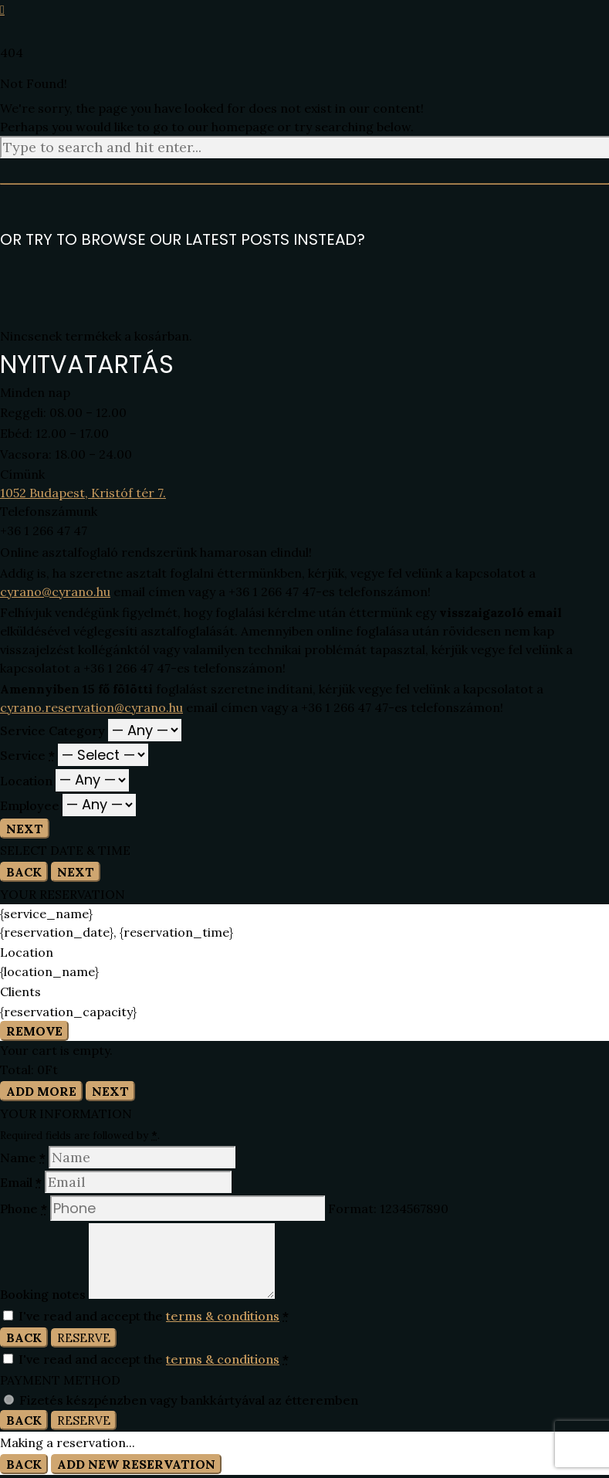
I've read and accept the (146, 1316)
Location (28, 780)
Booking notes (44, 1294)
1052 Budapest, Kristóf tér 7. (83, 492)
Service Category (54, 730)
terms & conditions (222, 1316)
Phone (25, 1208)
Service (29, 755)
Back (24, 872)
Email (22, 1182)
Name (24, 1157)
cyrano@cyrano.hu (55, 591)
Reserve (83, 1338)
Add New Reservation (136, 1464)
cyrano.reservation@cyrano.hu (91, 707)
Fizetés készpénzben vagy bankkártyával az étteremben (188, 1400)
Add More (41, 1091)
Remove (34, 1031)
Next (24, 828)
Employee (31, 804)
